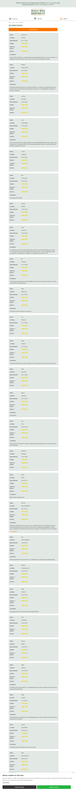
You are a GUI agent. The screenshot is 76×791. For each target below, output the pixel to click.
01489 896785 (63, 19)
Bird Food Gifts (59, 739)
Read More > (14, 63)
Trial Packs (58, 733)
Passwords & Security (46, 718)
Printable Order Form (46, 725)
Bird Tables (29, 751)
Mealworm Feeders (31, 765)
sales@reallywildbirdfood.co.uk (16, 731)
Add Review (55, 670)
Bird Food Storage (31, 767)
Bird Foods (58, 712)
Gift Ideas (58, 735)
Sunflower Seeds (59, 728)
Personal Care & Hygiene (61, 749)
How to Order (44, 714)
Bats (42, 756)
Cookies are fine (24, 787)
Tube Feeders (30, 770)
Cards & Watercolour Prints (60, 743)
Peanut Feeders (30, 739)
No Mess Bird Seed (60, 725)
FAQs (28, 728)
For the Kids (30, 762)
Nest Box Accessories (46, 742)
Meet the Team (30, 717)
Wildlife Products (46, 735)
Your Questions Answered (30, 724)
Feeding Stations (31, 747)
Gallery (28, 729)
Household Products (60, 746)
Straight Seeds (59, 716)
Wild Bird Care (30, 720)
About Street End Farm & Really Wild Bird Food (32, 715)
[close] (73, 772)
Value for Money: (14, 668)
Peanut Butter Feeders (32, 750)
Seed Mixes (58, 714)
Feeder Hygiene (30, 758)
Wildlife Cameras (45, 748)
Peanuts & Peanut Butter (61, 722)
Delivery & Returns (45, 716)
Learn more (6, 782)
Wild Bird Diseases (31, 722)
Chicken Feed (59, 719)
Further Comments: (13, 676)
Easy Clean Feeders (31, 740)
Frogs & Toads (44, 746)
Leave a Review (23, 29)
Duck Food (58, 721)
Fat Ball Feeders (30, 768)
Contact (43, 712)
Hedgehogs (43, 740)
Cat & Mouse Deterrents (46, 753)
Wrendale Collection (60, 753)
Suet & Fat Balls (59, 724)
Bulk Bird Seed (59, 731)
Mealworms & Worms (61, 718)
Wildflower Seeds (45, 754)
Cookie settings (9, 787)
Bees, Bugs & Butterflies (46, 739)
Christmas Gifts (59, 754)
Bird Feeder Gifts (59, 737)
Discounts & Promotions (46, 721)
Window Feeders (31, 754)
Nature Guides (44, 749)
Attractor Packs (44, 751)
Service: (12, 672)
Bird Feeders (30, 735)
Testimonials (30, 731)
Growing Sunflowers (32, 719)
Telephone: (13, 648)
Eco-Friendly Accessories (61, 745)
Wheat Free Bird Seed (61, 727)
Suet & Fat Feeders (31, 742)
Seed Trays (29, 753)
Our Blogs (29, 726)
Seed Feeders (30, 737)
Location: (12, 652)
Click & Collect (44, 722)
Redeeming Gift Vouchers (47, 719)
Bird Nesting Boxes (45, 737)
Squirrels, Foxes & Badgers (45, 744)
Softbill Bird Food (60, 730)
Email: (11, 643)
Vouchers (58, 751)
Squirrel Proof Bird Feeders (31, 760)
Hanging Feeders (31, 745)
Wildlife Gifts (59, 740)
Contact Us (43, 724)
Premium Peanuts (15, 22)
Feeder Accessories (31, 756)
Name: (11, 639)
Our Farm (29, 712)
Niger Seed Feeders (31, 763)
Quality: (12, 665)
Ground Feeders (30, 748)
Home (10, 22)
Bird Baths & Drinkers (32, 744)
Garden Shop (59, 748)
